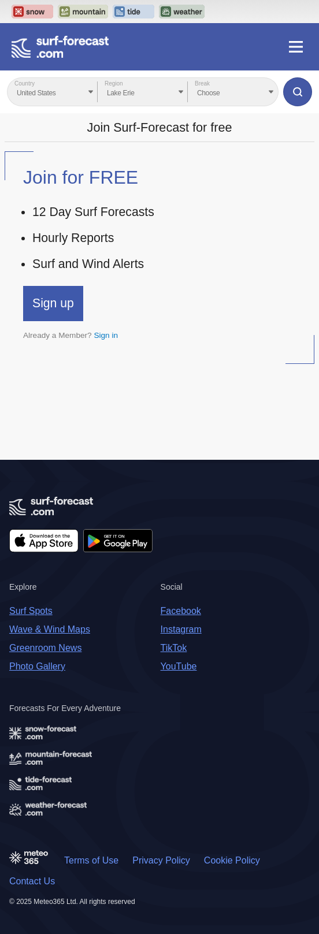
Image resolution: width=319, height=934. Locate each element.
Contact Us (32, 881)
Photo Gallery (37, 666)
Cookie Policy (232, 860)
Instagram (181, 629)
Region (114, 83)
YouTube (179, 666)
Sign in (106, 335)
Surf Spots (31, 611)
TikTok (174, 648)
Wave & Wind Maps (49, 629)
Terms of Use (91, 860)
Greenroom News (45, 648)
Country (24, 83)
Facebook (181, 611)
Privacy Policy (161, 860)
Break (202, 83)
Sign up (53, 303)
